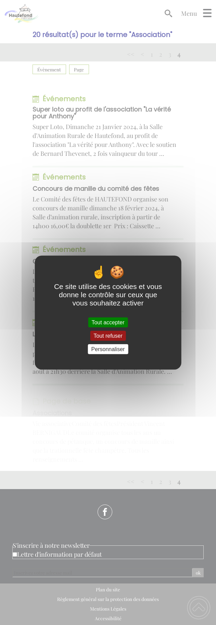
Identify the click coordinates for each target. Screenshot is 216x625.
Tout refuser (107, 335)
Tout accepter (107, 322)
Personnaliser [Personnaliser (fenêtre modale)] (108, 349)
